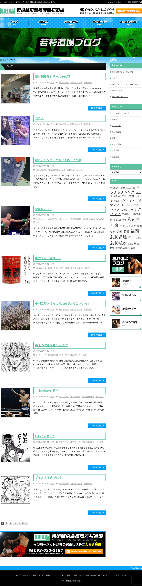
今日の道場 (116, 132)
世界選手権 (41, 268)
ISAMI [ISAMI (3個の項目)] (123, 188)
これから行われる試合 (120, 113)
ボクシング (64, 219)
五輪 (50, 268)
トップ (14, 23)
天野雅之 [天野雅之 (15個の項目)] (131, 225)
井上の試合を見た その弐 (51, 345)
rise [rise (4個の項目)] (133, 188)
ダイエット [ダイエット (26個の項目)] (128, 200)
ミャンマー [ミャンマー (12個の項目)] (127, 209)
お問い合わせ (78, 575)
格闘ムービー (99, 23)
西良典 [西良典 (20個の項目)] (132, 243)
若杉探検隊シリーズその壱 (52, 76)
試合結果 (115, 157)
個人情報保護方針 (135, 2)
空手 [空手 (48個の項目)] (131, 237)
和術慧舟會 (64, 82)
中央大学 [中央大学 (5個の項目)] (117, 220)
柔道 (67, 268)
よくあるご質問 (128, 23)
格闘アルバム (71, 23)
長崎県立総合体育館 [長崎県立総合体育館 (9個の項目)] (125, 248)
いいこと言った (45, 436)
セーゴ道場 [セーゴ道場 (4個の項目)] (115, 201)
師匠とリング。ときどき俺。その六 (58, 160)
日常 (52, 82)
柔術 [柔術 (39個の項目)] (119, 231)
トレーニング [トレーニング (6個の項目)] (126, 205)
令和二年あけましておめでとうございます (62, 303)
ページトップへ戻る (136, 568)
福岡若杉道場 (76, 82)
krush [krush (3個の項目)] (128, 188)
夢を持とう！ (43, 209)
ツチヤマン (53, 219)
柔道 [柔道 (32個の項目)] (126, 231)
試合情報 (115, 150)
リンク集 (123, 575)
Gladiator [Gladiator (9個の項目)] (114, 187)
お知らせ (121, 2)
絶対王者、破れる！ (48, 258)
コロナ (39, 118)
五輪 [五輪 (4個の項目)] (124, 220)
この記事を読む (97, 108)
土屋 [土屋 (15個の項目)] (122, 225)
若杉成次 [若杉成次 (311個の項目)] (118, 243)
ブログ (112, 2)
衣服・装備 (116, 144)
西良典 (80, 170)
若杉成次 (88, 82)
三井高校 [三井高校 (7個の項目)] (126, 214)
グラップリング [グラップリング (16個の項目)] (130, 196)
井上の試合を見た (46, 390)
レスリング (41, 219)
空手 (63, 170)
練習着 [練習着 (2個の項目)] (138, 238)
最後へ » (24, 523)
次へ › (16, 523)
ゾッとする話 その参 (48, 477)
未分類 (114, 119)
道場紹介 (42, 23)
